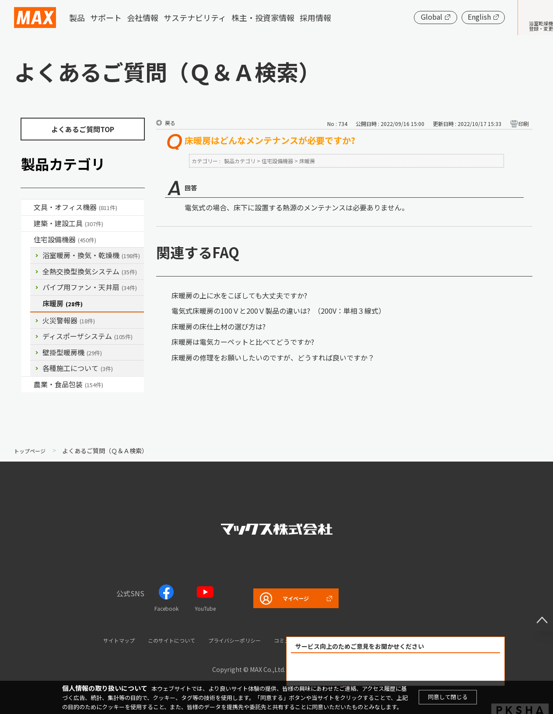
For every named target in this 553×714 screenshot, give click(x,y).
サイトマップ (93, 639)
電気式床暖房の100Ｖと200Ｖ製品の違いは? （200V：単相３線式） (278, 310)
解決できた (345, 669)
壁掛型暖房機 (72, 352)
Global (405, 16)
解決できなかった (446, 669)
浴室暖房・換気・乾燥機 (91, 255)
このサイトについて (155, 639)
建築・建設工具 (68, 223)
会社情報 (142, 17)
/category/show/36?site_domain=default (28, 239)
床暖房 (62, 303)
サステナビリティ (195, 17)
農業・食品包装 (68, 384)
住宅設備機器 (65, 239)
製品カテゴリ (240, 160)
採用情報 (315, 17)
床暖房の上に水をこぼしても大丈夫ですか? (239, 295)
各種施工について (77, 368)
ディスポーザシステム (87, 336)
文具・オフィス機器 (75, 207)
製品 (77, 17)
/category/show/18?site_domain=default (28, 223)
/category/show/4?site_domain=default (28, 207)
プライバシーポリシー (231, 639)
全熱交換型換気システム (89, 271)
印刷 (523, 123)
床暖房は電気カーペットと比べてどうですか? (243, 341)
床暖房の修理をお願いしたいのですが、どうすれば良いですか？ (273, 357)
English (452, 16)
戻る (170, 122)
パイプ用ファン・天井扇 (89, 287)
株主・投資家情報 (262, 17)
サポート (106, 17)
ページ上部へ (535, 613)
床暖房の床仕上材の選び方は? (219, 326)
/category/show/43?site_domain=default (28, 384)
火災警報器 (68, 320)
